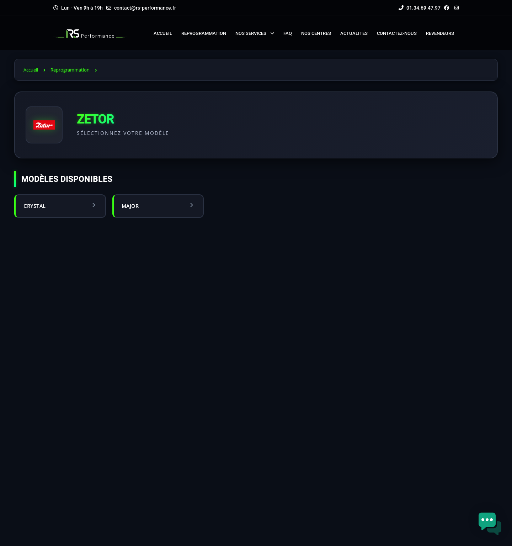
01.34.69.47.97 (420, 8)
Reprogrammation (70, 70)
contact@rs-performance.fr (145, 8)
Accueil (30, 70)
